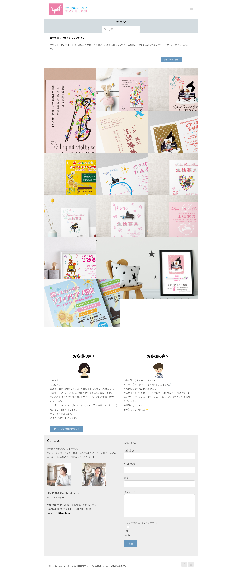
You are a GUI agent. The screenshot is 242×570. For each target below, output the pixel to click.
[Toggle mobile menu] (192, 9)
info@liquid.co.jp (62, 513)
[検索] (105, 29)
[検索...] (121, 29)
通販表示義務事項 (118, 566)
